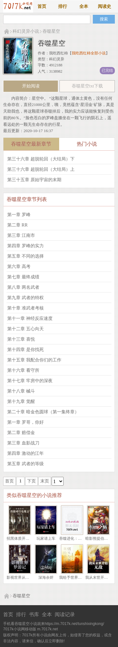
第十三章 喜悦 (21, 339)
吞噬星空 (51, 31)
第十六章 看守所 (23, 370)
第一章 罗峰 (19, 214)
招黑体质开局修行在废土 (27, 538)
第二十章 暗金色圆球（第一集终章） (43, 411)
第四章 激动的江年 (25, 453)
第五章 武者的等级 (25, 463)
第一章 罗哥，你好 (25, 422)
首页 (41, 6)
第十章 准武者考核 (25, 307)
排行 (62, 6)
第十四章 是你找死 (25, 349)
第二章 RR (17, 224)
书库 (34, 614)
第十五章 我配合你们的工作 (34, 359)
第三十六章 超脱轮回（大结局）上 (41, 169)
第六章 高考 (19, 266)
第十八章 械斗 (21, 390)
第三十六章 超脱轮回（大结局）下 (41, 158)
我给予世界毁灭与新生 (78, 577)
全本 (83, 6)
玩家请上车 (46, 538)
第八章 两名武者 (23, 287)
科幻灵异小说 (26, 31)
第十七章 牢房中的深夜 (30, 380)
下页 (31, 481)
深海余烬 (45, 577)
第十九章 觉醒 (21, 401)
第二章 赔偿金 (21, 432)
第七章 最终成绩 (23, 276)
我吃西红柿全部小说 (89, 53)
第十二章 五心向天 (25, 328)
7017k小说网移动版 (19, 629)
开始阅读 (31, 86)
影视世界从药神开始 (24, 577)
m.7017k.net (47, 629)
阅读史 (104, 6)
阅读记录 (65, 614)
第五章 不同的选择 (25, 256)
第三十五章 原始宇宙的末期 (34, 179)
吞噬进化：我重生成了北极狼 (83, 538)
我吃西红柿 (58, 53)
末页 (44, 481)
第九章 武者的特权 (25, 297)
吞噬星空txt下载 (87, 86)
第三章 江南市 (21, 235)
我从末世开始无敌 (100, 577)
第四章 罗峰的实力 (25, 245)
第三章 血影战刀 (23, 442)
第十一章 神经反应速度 (30, 318)
